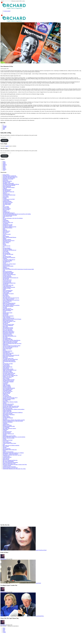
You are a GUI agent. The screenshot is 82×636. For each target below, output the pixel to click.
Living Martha (5, 220)
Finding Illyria (5, 344)
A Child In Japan (6, 200)
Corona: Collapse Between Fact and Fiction (11, 299)
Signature (5, 434)
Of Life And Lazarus (7, 234)
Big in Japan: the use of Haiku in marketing (11, 445)
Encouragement (6, 196)
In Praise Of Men (6, 207)
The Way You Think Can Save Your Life (10, 346)
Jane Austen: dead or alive (8, 334)
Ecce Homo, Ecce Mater (7, 260)
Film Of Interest (6, 236)
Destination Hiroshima (7, 201)
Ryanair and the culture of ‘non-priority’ (10, 341)
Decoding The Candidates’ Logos (9, 321)
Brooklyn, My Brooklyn (7, 181)
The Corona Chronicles (7, 301)
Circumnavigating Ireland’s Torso (9, 282)
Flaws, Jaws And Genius (7, 329)
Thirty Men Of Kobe (7, 204)
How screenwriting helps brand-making (10, 462)
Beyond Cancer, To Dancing (8, 315)
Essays (42, 550)
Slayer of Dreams (6, 378)
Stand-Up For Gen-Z (7, 241)
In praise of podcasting (7, 457)
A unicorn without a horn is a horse (9, 443)
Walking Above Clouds (7, 333)
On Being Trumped (6, 416)
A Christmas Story (6, 455)
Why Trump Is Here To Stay (8, 358)
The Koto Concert (6, 193)
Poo (3, 362)
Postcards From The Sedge (8, 273)
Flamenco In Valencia (7, 239)
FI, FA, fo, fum (6, 441)
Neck (4, 205)
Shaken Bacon (5, 429)
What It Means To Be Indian (8, 353)
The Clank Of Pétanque (7, 249)
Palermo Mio (5, 357)
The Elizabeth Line (6, 261)
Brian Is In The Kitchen (7, 271)
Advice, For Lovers (6, 230)
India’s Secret (5, 326)
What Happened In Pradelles (8, 272)
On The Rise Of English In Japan (9, 194)
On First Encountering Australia (9, 388)
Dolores (4, 349)
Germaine (5, 210)
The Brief (4, 447)
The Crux (4, 233)
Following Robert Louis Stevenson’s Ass (10, 277)
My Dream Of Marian (7, 310)
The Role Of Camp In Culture (8, 324)
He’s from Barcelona (7, 392)
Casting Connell (6, 292)
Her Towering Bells (6, 253)
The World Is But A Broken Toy (9, 212)
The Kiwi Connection (7, 386)
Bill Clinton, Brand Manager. (8, 461)
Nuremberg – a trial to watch (8, 183)
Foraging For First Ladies (7, 224)
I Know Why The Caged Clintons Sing (10, 176)
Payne (4, 228)
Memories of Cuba (6, 393)
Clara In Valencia (6, 302)
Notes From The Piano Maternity (9, 185)
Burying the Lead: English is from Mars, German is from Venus (15, 464)
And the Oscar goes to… (7, 377)
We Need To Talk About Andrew (9, 177)
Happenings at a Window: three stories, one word (12, 454)
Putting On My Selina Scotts (8, 356)
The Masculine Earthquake (8, 417)
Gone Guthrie (5, 180)
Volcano (4, 311)
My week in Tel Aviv (7, 432)
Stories (4, 167)
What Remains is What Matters (9, 414)
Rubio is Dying (6, 415)
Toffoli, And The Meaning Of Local (9, 370)
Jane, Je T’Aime (6, 252)
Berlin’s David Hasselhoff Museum (9, 237)
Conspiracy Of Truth (7, 288)
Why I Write (5, 337)
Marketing (5, 164)
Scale (4, 444)
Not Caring (5, 418)
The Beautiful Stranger (7, 390)
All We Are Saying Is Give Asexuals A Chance (11, 345)
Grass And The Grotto (7, 281)
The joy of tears (6, 446)
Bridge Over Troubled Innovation (9, 303)
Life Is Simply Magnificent (8, 325)
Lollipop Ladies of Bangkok (8, 381)
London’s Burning (6, 365)
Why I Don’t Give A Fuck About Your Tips (11, 297)
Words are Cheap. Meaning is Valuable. (10, 401)
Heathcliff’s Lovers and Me (8, 178)
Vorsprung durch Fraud (7, 431)
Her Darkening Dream (7, 189)
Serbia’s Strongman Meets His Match (10, 215)
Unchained (5, 258)
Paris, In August (6, 206)
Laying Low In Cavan (7, 280)
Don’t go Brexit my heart (7, 408)
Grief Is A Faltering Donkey (8, 265)
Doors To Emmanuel (7, 208)
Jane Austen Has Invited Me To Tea (9, 336)
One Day (4, 262)
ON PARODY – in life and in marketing (10, 453)
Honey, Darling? (6, 242)
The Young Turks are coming (8, 403)
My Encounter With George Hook (9, 361)
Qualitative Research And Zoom (9, 287)
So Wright (5, 430)
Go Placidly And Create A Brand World (10, 359)
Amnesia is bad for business (8, 451)
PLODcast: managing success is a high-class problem (13, 420)
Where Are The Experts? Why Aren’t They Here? (12, 343)
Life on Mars (5, 400)
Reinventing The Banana (7, 350)
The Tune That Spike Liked (8, 254)
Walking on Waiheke (7, 385)
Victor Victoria (5, 195)
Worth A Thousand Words (8, 290)
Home (4, 628)
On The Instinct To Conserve (8, 293)
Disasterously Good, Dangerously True (10, 375)
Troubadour (5, 423)
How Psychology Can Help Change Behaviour (11, 340)
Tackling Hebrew (6, 424)
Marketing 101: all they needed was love (10, 407)
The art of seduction (6, 448)
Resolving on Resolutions (7, 422)
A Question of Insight (7, 465)
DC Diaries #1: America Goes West (9, 226)
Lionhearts (5, 188)
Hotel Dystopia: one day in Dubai (9, 435)
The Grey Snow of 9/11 (7, 279)
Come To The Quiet (6, 245)
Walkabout (5, 267)
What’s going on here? (7, 442)
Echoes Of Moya (6, 174)
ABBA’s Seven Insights (7, 371)
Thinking (4, 168)
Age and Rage (5, 223)
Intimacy (4, 450)
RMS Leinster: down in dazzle (8, 331)
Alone (4, 270)
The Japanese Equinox (7, 203)
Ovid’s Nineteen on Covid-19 (8, 298)
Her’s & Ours (5, 323)
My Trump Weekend (7, 399)
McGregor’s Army (6, 264)
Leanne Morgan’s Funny (7, 216)
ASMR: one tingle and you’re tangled (10, 342)
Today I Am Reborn (6, 316)
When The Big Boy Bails (7, 366)
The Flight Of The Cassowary (8, 380)
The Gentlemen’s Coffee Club (8, 191)
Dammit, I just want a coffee (8, 376)
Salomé (4, 235)
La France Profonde (6, 247)
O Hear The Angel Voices (7, 391)
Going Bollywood (6, 351)
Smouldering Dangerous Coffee (9, 426)
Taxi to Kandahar (6, 427)
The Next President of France (8, 374)
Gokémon (5, 402)
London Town (5, 394)
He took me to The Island (7, 440)
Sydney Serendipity (6, 384)
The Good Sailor (6, 395)
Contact (4, 632)
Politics (4, 166)
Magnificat (5, 229)
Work (4, 630)
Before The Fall (6, 295)
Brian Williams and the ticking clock (10, 449)
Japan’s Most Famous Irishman (9, 187)
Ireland (4, 163)
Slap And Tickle (6, 278)
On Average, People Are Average (9, 373)
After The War (5, 284)
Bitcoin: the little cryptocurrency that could (11, 355)
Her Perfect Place (6, 268)
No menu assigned (6, 10)
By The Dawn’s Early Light (8, 285)
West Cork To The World (7, 347)
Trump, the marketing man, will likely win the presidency (13, 409)
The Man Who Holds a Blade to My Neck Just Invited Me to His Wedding (17, 213)
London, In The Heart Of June (8, 318)
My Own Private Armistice (8, 328)
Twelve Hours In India (7, 354)
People (4, 165)
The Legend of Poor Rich (7, 339)
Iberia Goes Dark (6, 209)
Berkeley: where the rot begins (8, 437)
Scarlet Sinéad (5, 251)
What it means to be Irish (7, 413)
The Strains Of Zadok (7, 256)
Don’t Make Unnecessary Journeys (9, 428)
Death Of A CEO (6, 221)
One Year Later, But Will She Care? (9, 250)
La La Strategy (5, 382)
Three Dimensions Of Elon (8, 327)
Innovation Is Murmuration (8, 330)
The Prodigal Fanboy (7, 338)
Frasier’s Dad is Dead (7, 348)
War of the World (6, 364)
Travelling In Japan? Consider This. (9, 175)
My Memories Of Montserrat (8, 332)
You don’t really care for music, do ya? (10, 397)
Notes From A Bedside (7, 291)
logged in (7, 146)
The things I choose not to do (8, 433)
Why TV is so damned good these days (10, 460)
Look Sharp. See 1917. (7, 308)
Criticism (4, 439)
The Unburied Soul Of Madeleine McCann (11, 184)
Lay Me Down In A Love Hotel (9, 199)
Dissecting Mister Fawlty (7, 312)
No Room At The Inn (7, 275)
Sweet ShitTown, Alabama (8, 372)
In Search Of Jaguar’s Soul (8, 222)
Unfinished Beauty (6, 211)
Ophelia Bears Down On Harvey (9, 360)
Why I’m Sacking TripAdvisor (8, 304)
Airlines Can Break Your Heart (8, 379)
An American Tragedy (7, 396)
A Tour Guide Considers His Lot (9, 259)
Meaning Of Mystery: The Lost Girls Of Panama (12, 319)
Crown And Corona (6, 296)
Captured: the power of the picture (9, 466)
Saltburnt (4, 238)
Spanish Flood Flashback (7, 227)
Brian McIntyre (3, 559)
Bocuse (4, 243)
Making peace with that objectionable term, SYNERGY (13, 452)
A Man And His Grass (7, 286)
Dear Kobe (5, 307)
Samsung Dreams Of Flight (8, 368)
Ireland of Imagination (7, 410)
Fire (3, 246)
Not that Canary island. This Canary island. (11, 406)
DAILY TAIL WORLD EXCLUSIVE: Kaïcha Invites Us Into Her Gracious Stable (18, 269)
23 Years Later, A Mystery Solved (9, 263)
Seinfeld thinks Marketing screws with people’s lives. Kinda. (14, 468)
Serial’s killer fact (6, 458)
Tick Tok (4, 244)
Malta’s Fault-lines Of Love (8, 320)
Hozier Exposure (6, 459)
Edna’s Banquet (6, 232)
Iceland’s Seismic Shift (7, 411)
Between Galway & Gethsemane (9, 257)
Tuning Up (5, 192)
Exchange (5, 198)
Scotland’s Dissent (6, 322)
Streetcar (4, 219)
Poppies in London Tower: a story (9, 463)
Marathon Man (6, 313)
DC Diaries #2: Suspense (7, 225)
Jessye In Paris (5, 314)
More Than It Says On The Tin (8, 240)
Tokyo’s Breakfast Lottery (8, 389)
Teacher (4, 289)
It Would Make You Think (8, 363)
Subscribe (4, 140)
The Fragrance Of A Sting (8, 202)
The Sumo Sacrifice (6, 190)
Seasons (4, 255)
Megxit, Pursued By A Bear (8, 309)
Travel (4, 170)
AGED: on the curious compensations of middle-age (13, 412)
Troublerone (5, 383)
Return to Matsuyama (7, 186)
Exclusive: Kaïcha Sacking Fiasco (9, 274)
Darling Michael (6, 367)
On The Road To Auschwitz (8, 306)
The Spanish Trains (6, 182)
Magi (4, 217)
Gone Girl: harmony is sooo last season (10, 467)
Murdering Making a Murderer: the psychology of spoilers (14, 419)
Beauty (4, 161)
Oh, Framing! (5, 294)
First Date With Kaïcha (7, 276)
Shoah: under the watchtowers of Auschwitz (11, 305)
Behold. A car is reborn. (7, 425)
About (4, 629)
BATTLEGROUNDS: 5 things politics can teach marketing (14, 436)
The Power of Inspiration (7, 405)
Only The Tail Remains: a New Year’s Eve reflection (13, 218)
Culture (4, 162)
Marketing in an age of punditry (9, 398)
